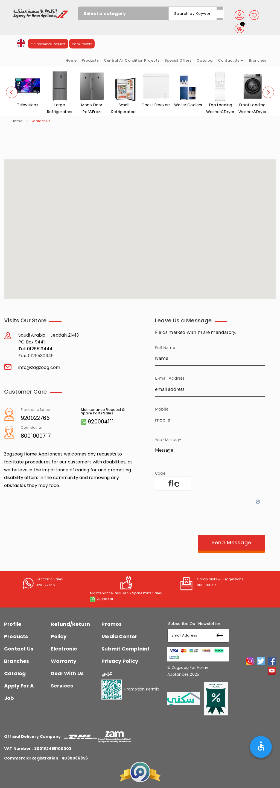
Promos (111, 624)
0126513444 (39, 349)
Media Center (119, 636)
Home (71, 60)
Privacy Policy (119, 661)
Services (62, 685)
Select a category (105, 13)
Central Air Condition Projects (131, 60)
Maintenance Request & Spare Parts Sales (103, 411)
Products (90, 60)
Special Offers (178, 60)
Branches (257, 60)
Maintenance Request (48, 44)
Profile (12, 624)
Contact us (231, 60)
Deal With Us (67, 673)
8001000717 (36, 436)
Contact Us (18, 648)
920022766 (35, 418)
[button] (21, 43)
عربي (106, 673)
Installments (82, 44)
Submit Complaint (125, 648)
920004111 (101, 421)
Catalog (204, 60)
